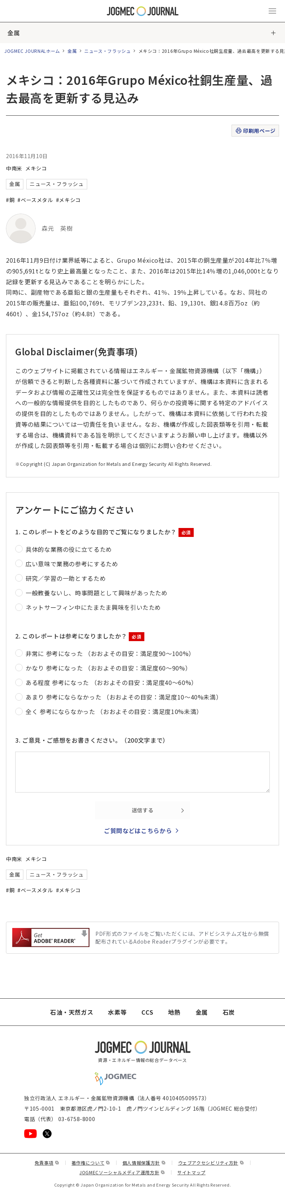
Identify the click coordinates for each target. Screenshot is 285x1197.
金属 (13, 32)
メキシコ (36, 168)
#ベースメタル (35, 200)
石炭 (229, 1012)
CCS (147, 1012)
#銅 (10, 200)
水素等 (117, 1012)
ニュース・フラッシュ (107, 51)
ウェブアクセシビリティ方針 (211, 1162)
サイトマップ (191, 1172)
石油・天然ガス (71, 1012)
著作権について (91, 1162)
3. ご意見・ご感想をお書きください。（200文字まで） (92, 740)
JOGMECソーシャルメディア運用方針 (122, 1172)
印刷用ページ (255, 131)
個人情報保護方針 (144, 1162)
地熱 (174, 1012)
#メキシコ (68, 200)
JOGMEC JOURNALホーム (32, 51)
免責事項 (47, 1162)
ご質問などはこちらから (138, 830)
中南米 (14, 168)
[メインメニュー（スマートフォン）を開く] (272, 11)
